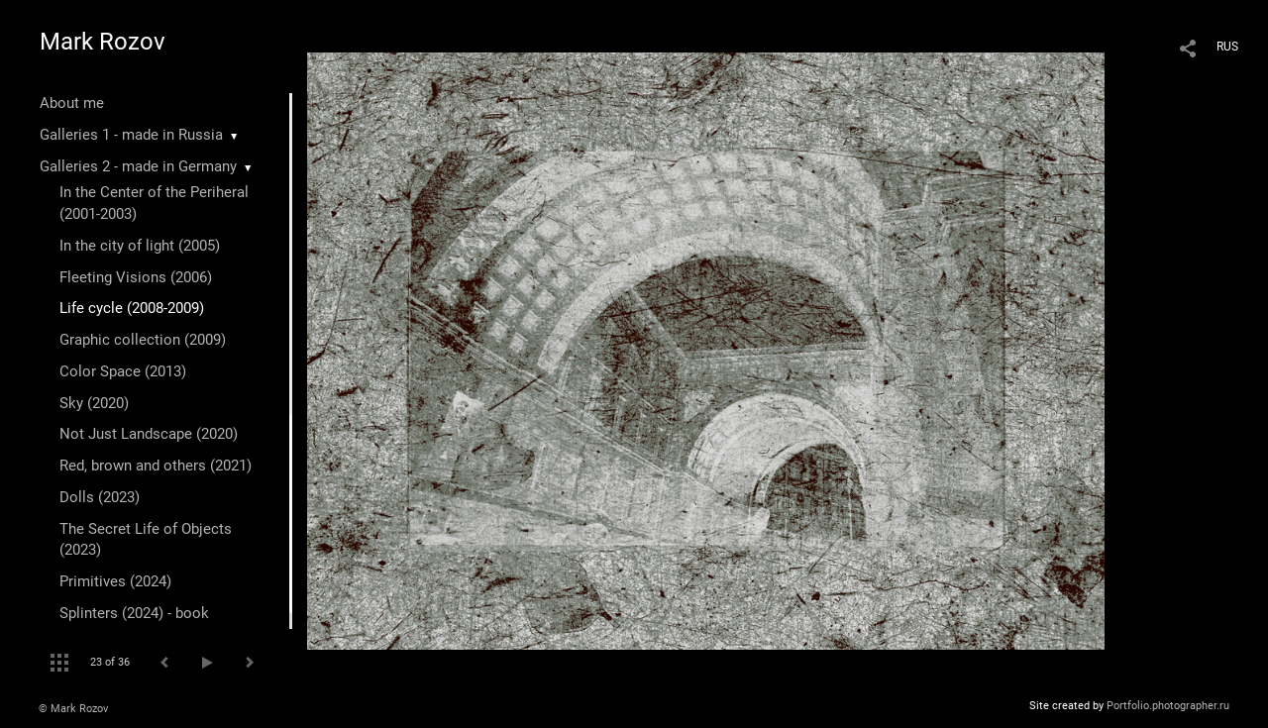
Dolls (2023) (99, 497)
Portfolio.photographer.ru (1168, 705)
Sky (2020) (94, 403)
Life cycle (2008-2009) (131, 308)
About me (72, 103)
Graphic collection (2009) (142, 340)
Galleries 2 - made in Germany (138, 166)
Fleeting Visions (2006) (135, 277)
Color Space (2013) (122, 371)
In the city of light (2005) (139, 246)
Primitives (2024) (115, 581)
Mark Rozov (102, 41)
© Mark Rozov (73, 708)
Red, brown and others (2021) (155, 465)
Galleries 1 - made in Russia (131, 135)
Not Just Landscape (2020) (148, 434)
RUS (1227, 46)
